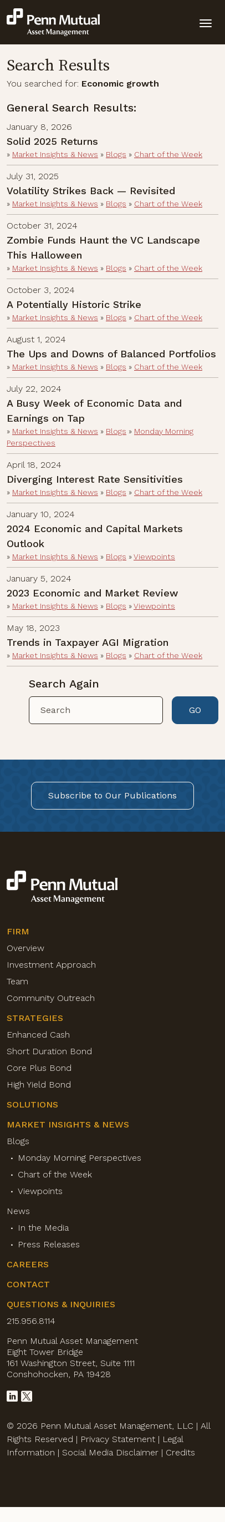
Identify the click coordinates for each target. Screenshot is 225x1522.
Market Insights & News (55, 154)
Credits (180, 1452)
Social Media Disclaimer (110, 1452)
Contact (28, 1284)
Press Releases (49, 1244)
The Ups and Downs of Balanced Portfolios (111, 354)
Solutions (32, 1104)
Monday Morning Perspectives (79, 1157)
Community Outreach (51, 998)
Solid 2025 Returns (52, 141)
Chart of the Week (168, 154)
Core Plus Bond (39, 1068)
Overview (25, 948)
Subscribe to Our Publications (112, 795)
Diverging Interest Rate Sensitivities (95, 479)
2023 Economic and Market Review (92, 593)
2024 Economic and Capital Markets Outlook (95, 536)
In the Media (43, 1227)
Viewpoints (154, 556)
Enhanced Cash (38, 1034)
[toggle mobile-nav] (205, 22)
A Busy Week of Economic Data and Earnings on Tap (94, 410)
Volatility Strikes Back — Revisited (91, 190)
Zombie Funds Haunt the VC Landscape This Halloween (103, 247)
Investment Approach (51, 964)
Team (17, 981)
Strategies (35, 1018)
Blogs (116, 154)
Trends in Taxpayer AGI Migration (87, 642)
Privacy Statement (117, 1439)
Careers (28, 1264)
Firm (18, 931)
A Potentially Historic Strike (74, 304)
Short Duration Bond (49, 1051)
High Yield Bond (39, 1084)
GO (195, 710)
